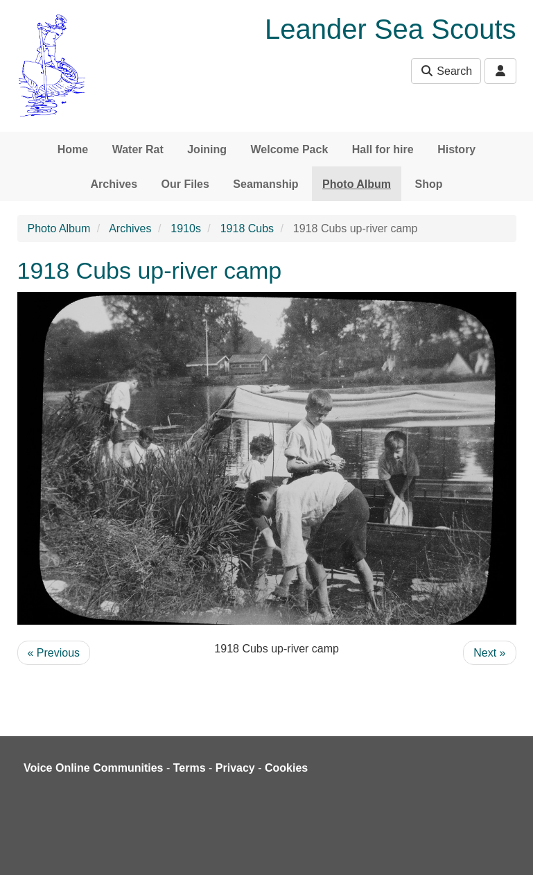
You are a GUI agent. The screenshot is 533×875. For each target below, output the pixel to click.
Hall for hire (383, 149)
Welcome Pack (290, 149)
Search (446, 71)
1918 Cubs (247, 228)
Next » (489, 653)
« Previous (54, 653)
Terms (189, 768)
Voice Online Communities (94, 768)
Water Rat (138, 149)
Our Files (185, 184)
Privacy (235, 768)
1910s (186, 228)
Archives (114, 184)
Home (73, 149)
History (456, 149)
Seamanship (265, 184)
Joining (207, 149)
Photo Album (356, 184)
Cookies (286, 768)
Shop (428, 184)
